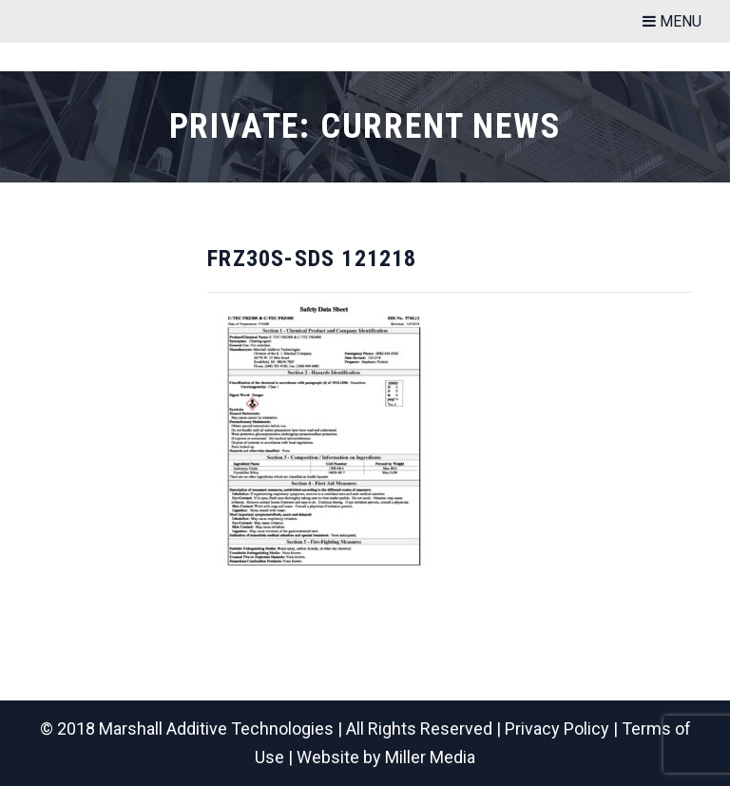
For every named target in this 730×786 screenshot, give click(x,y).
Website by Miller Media (386, 757)
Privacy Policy (557, 728)
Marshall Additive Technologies (216, 728)
